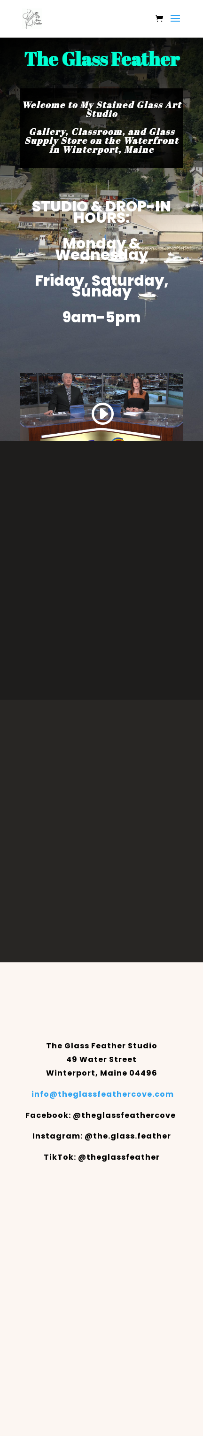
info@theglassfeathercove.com (102, 1094)
